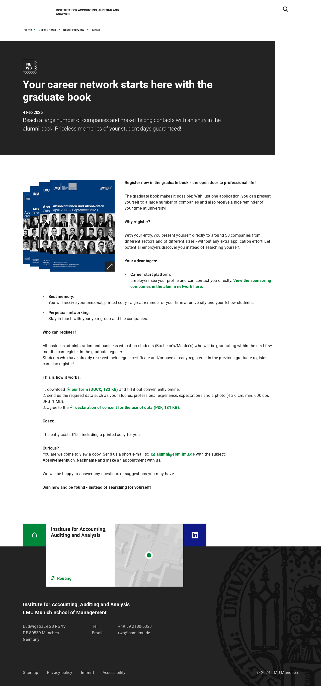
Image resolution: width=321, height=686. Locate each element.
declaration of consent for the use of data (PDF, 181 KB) (126, 407)
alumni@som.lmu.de (175, 454)
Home (28, 30)
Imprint (87, 672)
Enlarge (110, 267)
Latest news (47, 30)
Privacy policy (59, 672)
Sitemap (30, 672)
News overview (74, 30)
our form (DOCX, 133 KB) (95, 389)
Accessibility (114, 672)
